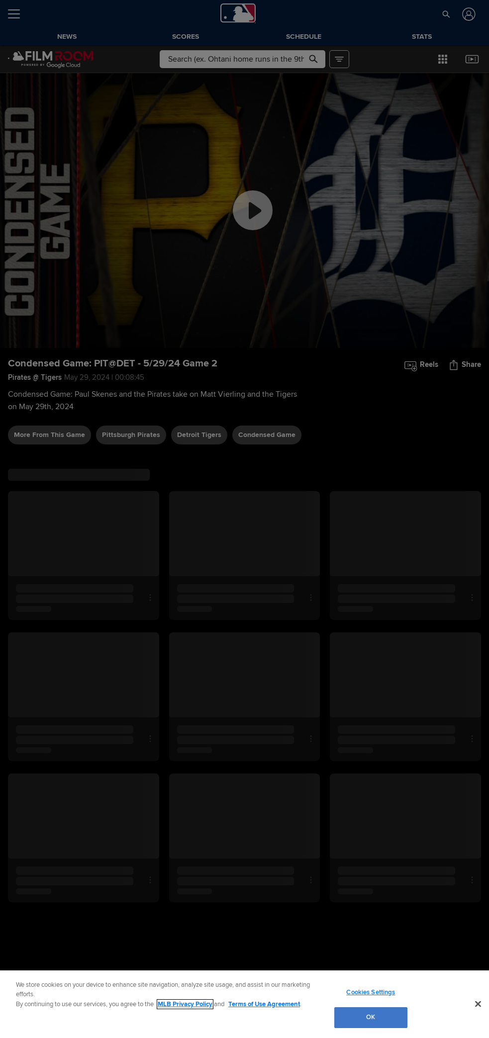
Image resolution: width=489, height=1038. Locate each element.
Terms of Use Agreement (264, 1004)
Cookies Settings (370, 992)
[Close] (478, 1004)
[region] (244, 1004)
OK (370, 1017)
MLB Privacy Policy (185, 1004)
